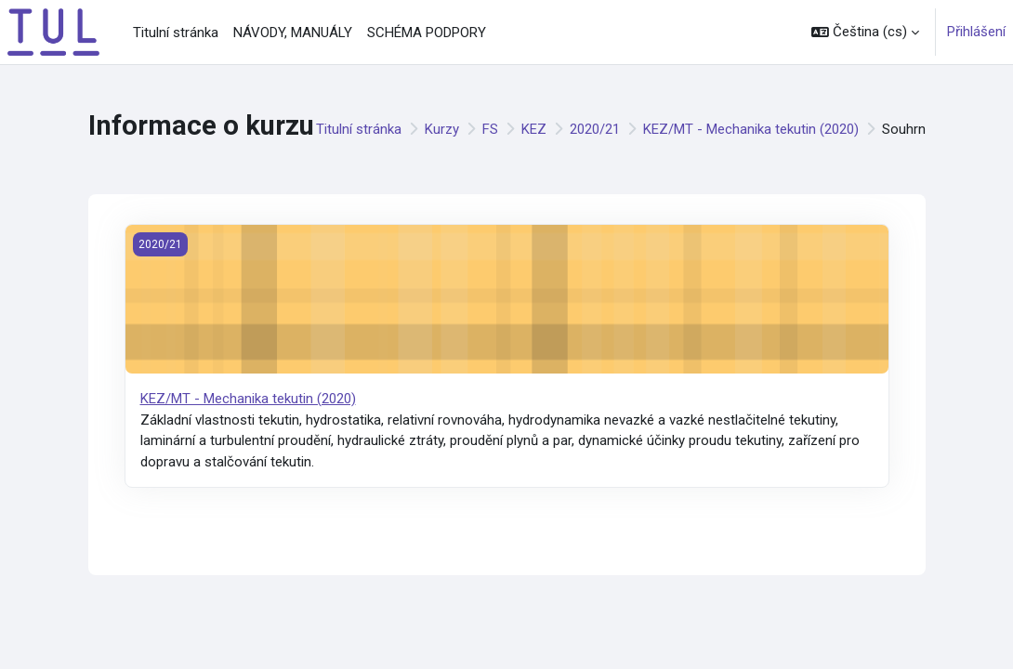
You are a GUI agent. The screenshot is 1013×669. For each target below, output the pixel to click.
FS (490, 129)
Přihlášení (976, 31)
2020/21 (595, 129)
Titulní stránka (358, 129)
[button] (865, 32)
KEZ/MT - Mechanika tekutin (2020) (751, 129)
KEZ (533, 129)
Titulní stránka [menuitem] (175, 32)
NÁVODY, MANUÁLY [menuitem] (292, 32)
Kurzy (442, 129)
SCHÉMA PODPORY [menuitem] (426, 32)
